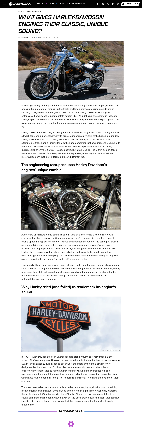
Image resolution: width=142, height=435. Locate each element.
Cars (61, 4)
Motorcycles (34, 11)
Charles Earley (28, 37)
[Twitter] (108, 4)
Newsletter (130, 4)
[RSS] (118, 4)
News (40, 4)
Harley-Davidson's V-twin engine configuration (45, 132)
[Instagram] (103, 4)
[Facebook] (98, 4)
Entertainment (77, 4)
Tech (51, 4)
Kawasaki (39, 363)
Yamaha (116, 360)
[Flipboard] (113, 4)
